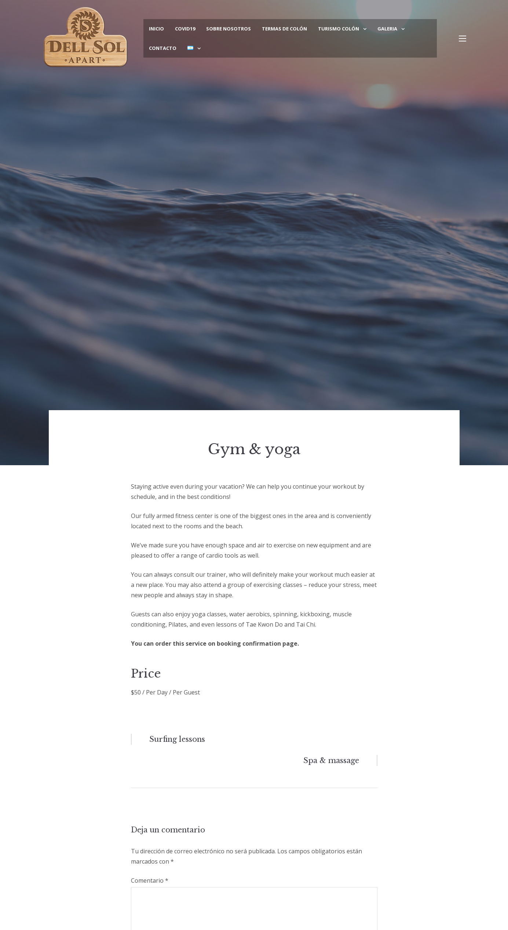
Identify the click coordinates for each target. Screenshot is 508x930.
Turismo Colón (338, 28)
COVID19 (185, 28)
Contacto (162, 48)
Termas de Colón (284, 28)
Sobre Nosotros (228, 28)
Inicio (156, 28)
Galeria (387, 28)
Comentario (149, 880)
